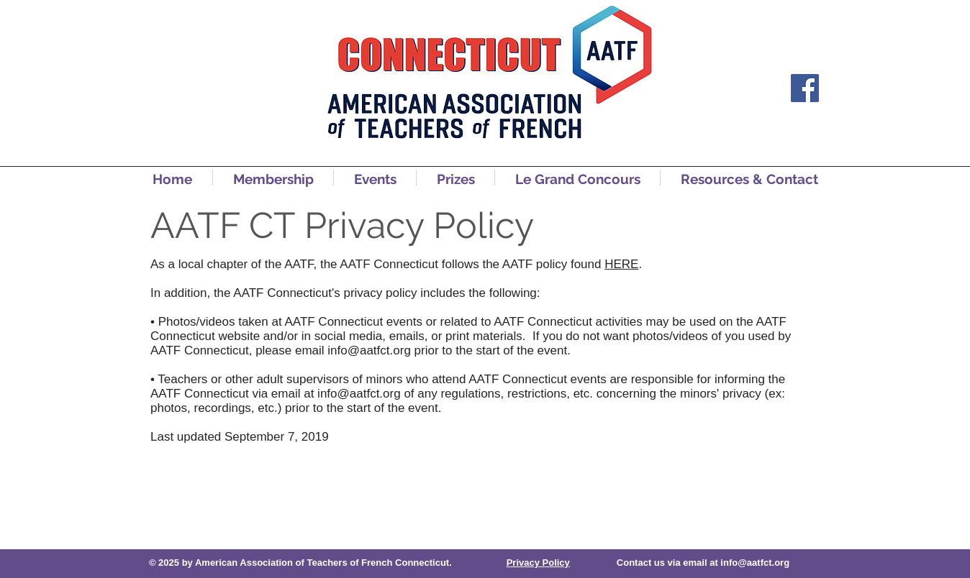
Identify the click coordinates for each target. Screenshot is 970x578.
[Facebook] (805, 88)
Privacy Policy (538, 562)
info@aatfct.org (369, 350)
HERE (621, 264)
